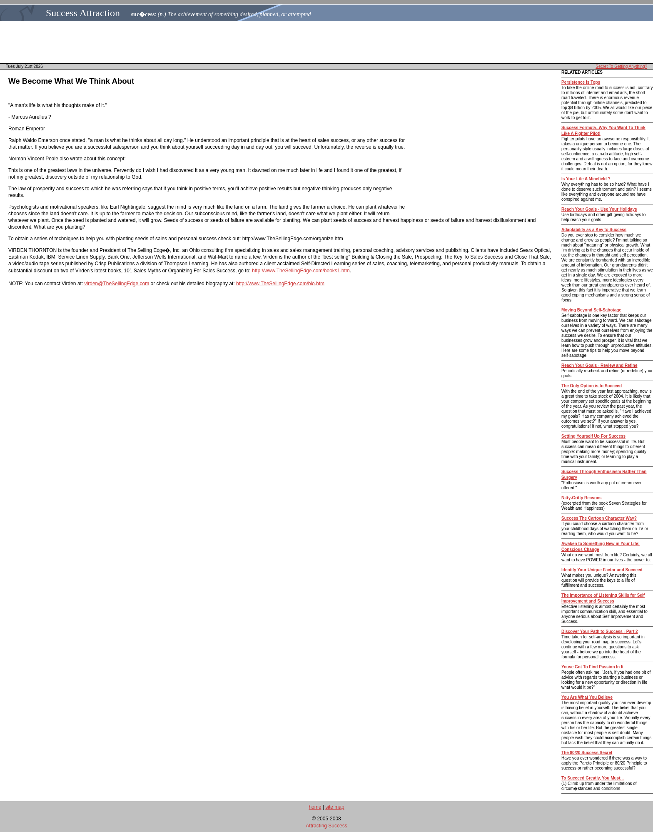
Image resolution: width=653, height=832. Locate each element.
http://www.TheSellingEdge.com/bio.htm (280, 283)
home (315, 807)
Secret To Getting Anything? (621, 66)
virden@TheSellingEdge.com (117, 283)
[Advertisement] (329, 42)
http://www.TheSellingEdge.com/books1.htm (301, 271)
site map (334, 807)
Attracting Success (326, 826)
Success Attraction (83, 12)
